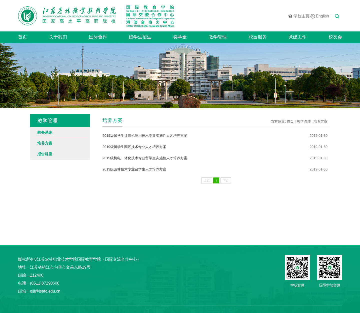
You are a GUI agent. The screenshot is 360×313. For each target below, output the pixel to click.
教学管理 (218, 36)
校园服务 (258, 36)
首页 (22, 36)
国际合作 (98, 36)
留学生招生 (140, 36)
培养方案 (321, 121)
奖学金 (180, 36)
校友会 (335, 36)
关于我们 (58, 36)
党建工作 (297, 36)
